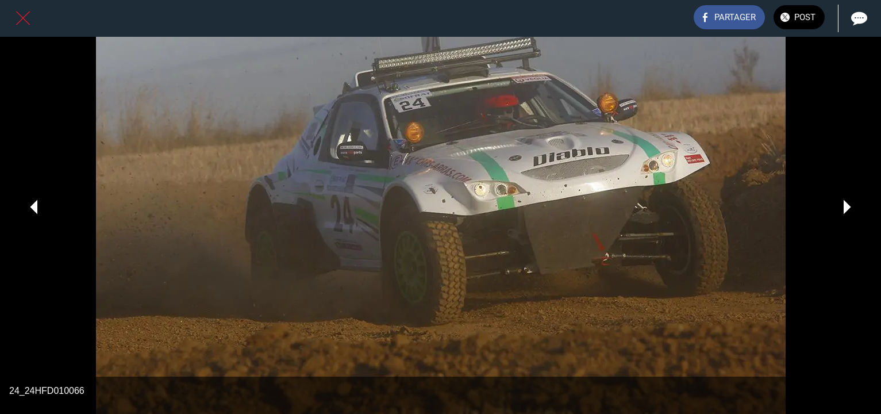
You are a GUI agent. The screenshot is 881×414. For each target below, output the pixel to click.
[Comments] (858, 18)
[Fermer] (23, 18)
